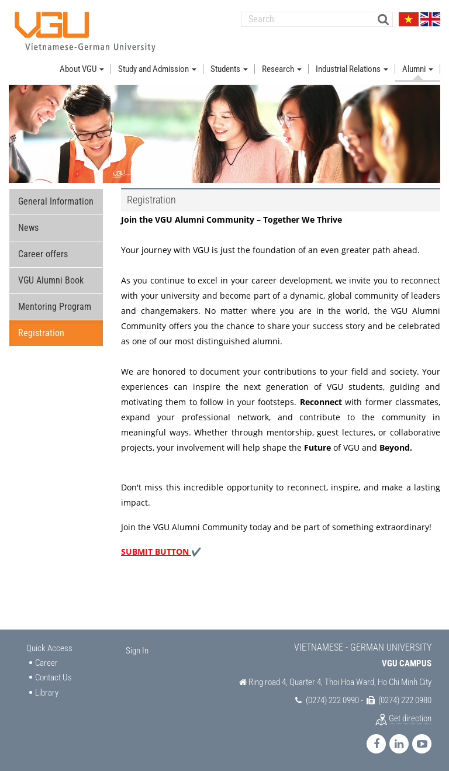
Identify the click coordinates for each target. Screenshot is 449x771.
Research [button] (282, 69)
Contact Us (53, 677)
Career (46, 663)
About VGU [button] (82, 69)
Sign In (137, 651)
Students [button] (229, 69)
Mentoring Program (54, 307)
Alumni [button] (417, 69)
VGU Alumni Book (51, 280)
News (28, 228)
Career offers (43, 254)
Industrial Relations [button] (352, 69)
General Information (56, 202)
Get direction (410, 719)
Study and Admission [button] (157, 69)
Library (46, 692)
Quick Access (49, 649)
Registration (41, 333)
